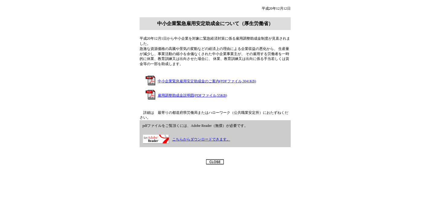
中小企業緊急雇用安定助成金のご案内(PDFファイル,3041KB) (207, 81)
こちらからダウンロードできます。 (201, 139)
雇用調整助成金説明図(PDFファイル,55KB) (192, 95)
